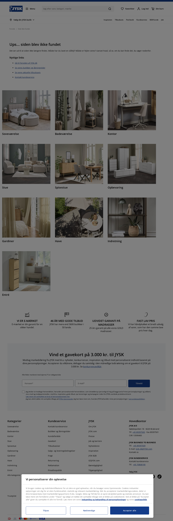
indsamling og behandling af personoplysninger (104, 499)
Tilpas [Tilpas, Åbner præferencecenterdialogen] (46, 510)
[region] (87, 496)
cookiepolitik (141, 499)
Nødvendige (89, 510)
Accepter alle (129, 510)
